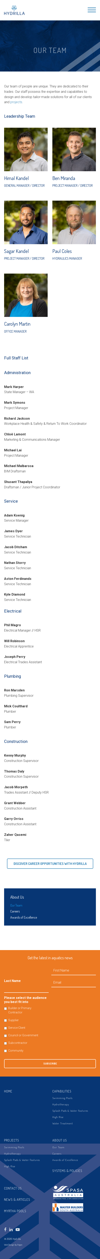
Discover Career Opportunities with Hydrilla (50, 864)
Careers (15, 911)
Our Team (16, 905)
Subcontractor (17, 1042)
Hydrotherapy (60, 1104)
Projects (11, 1140)
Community (15, 1050)
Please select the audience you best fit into (25, 1000)
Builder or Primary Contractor (19, 1010)
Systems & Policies (67, 1171)
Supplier (13, 1020)
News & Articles (17, 1200)
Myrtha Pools (15, 1211)
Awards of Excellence (23, 917)
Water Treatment (62, 1123)
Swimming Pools (62, 1098)
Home (8, 1091)
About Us (17, 897)
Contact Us (13, 1188)
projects (16, 102)
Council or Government (23, 1035)
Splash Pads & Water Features (70, 1110)
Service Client (16, 1027)
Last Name (12, 981)
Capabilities (61, 1091)
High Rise (57, 1117)
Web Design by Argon (13, 1244)
